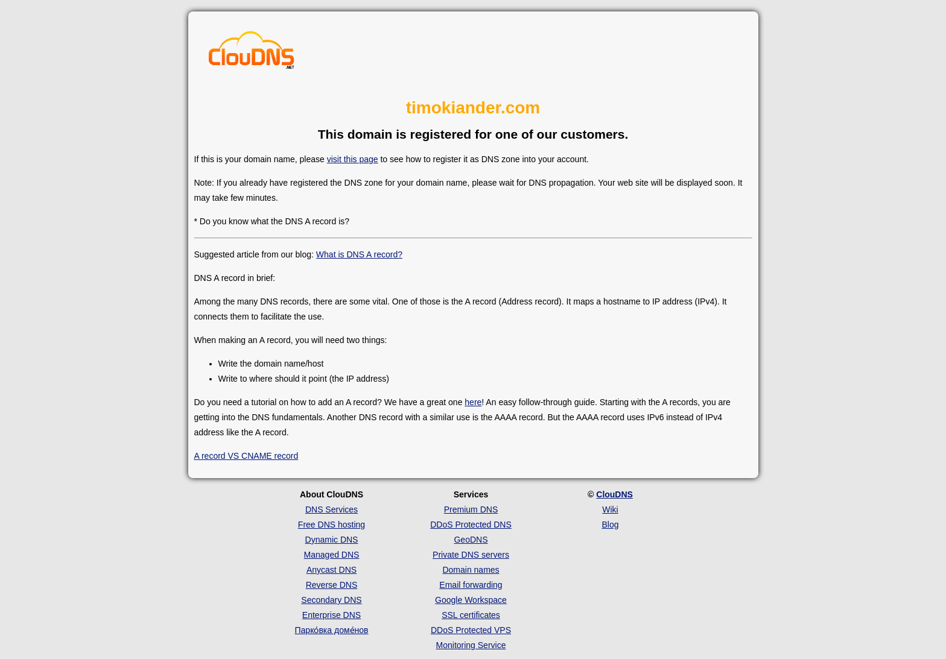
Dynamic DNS (331, 539)
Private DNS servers (471, 555)
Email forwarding (470, 585)
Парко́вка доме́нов (332, 630)
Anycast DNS (331, 570)
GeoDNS (470, 539)
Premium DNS (471, 509)
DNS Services (331, 509)
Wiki (610, 509)
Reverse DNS (332, 585)
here (473, 402)
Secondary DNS (331, 600)
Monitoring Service (471, 645)
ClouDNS (614, 494)
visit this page (352, 159)
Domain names (470, 570)
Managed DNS (332, 555)
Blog (610, 524)
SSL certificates (471, 615)
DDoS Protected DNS (471, 524)
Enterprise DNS (331, 615)
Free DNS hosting (331, 524)
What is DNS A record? (359, 254)
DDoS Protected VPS (471, 630)
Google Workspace (471, 600)
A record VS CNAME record (246, 456)
